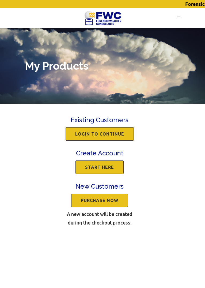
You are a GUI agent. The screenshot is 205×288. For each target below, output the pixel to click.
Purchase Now (99, 200)
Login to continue (99, 134)
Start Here (99, 167)
